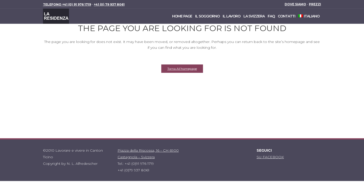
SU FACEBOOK (270, 157)
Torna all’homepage (182, 69)
